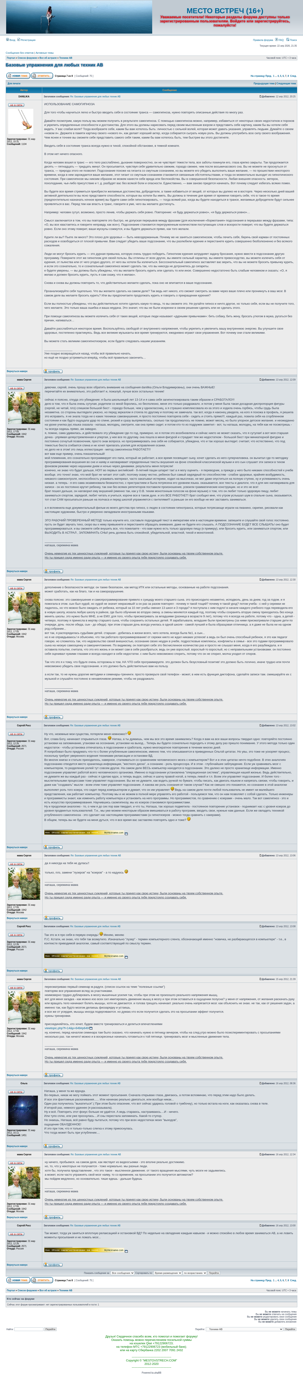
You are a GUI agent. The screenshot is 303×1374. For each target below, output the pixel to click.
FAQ (279, 40)
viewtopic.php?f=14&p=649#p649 (67, 1028)
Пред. (268, 76)
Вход (10, 40)
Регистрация (26, 40)
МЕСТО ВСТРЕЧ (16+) (225, 11)
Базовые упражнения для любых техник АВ (54, 64)
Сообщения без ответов (20, 52)
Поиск (291, 40)
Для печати (14, 83)
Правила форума (263, 40)
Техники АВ (65, 58)
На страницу (258, 76)
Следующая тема (286, 83)
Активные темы (45, 52)
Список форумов (27, 58)
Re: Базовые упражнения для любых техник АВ (95, 96)
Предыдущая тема (264, 83)
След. (293, 76)
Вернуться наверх (17, 371)
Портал (11, 58)
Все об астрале (48, 58)
